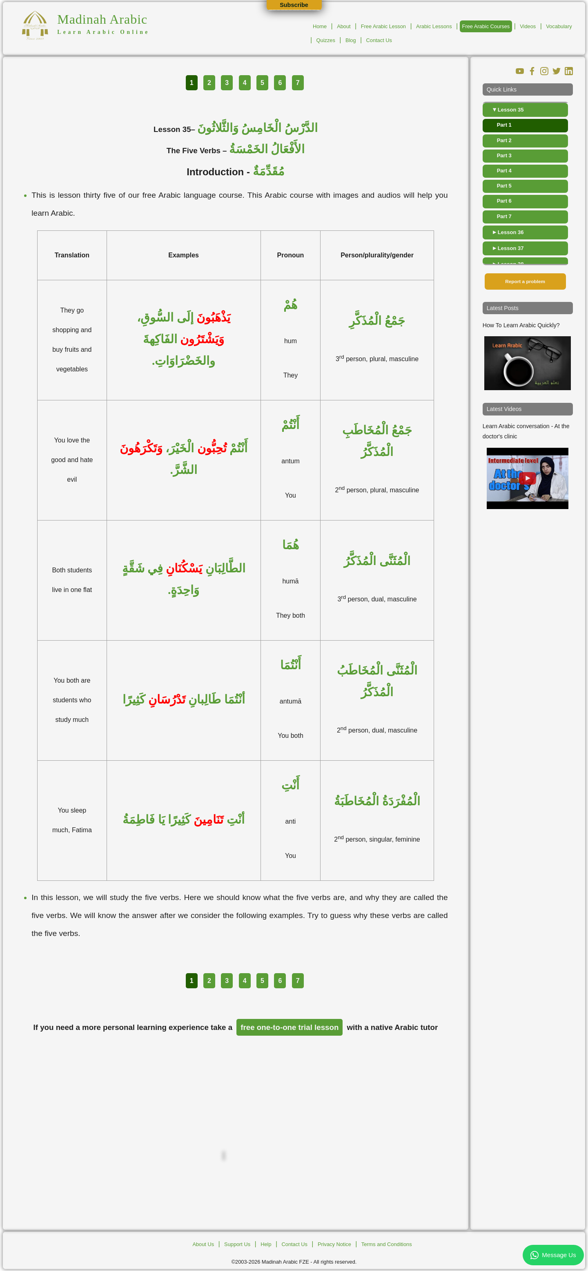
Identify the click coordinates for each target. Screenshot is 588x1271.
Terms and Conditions (386, 1244)
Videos (528, 26)
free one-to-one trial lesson (290, 1027)
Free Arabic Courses (486, 26)
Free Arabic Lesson (383, 26)
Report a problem (525, 281)
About (343, 26)
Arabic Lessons (434, 26)
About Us (203, 1244)
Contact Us (379, 40)
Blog (350, 40)
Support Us (237, 1244)
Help (266, 1244)
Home (320, 26)
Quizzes (325, 40)
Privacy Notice (334, 1244)
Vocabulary (559, 26)
